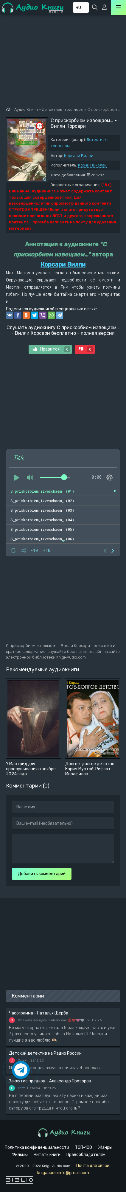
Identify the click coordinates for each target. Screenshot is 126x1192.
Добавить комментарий (42, 873)
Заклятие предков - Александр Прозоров (50, 1081)
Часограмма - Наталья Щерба (38, 1013)
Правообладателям (85, 1154)
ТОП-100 (83, 1147)
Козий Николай (92, 165)
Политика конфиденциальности (37, 1147)
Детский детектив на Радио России (45, 1053)
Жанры (105, 1147)
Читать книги (47, 1154)
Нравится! (51, 349)
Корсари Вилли (78, 155)
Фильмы (20, 1154)
